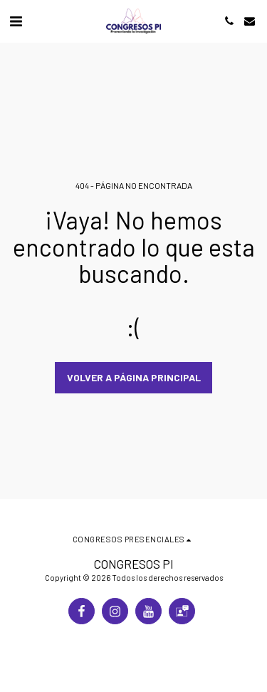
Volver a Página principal (134, 377)
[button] (16, 20)
